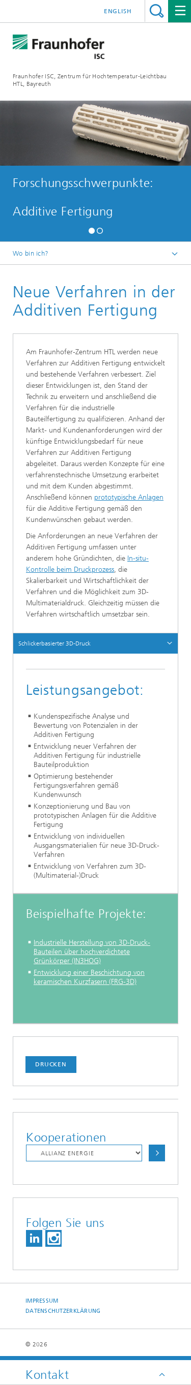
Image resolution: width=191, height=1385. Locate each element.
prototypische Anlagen (128, 497)
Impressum (41, 1301)
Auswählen (157, 1153)
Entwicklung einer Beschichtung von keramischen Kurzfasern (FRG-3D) (89, 977)
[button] (92, 229)
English (118, 11)
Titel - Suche (156, 11)
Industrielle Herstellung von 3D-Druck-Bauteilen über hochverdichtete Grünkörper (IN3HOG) (92, 951)
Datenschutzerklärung (63, 1311)
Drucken (51, 1064)
